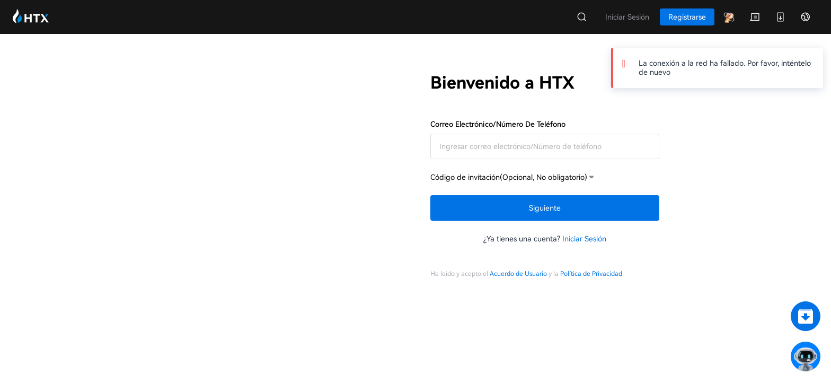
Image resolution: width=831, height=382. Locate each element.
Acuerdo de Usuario (518, 273)
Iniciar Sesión (584, 239)
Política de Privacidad (591, 273)
